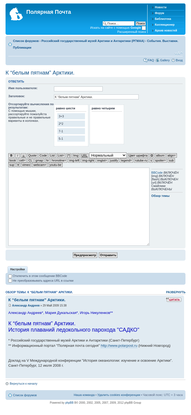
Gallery (165, 60)
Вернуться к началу (23, 383)
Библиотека (163, 18)
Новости (160, 7)
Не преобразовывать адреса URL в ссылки (40, 280)
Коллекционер (164, 24)
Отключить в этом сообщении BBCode (37, 275)
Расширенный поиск (131, 31)
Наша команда (84, 395)
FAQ (151, 60)
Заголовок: (16, 96)
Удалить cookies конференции (118, 395)
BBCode (157, 172)
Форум (159, 13)
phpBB (69, 402)
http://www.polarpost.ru (119, 345)
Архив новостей (166, 30)
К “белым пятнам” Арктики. (40, 73)
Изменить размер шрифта (179, 53)
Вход (179, 60)
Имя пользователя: (23, 88)
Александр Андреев (26, 305)
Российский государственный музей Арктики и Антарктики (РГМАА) (93, 41)
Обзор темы (160, 195)
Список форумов (26, 41)
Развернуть (175, 292)
